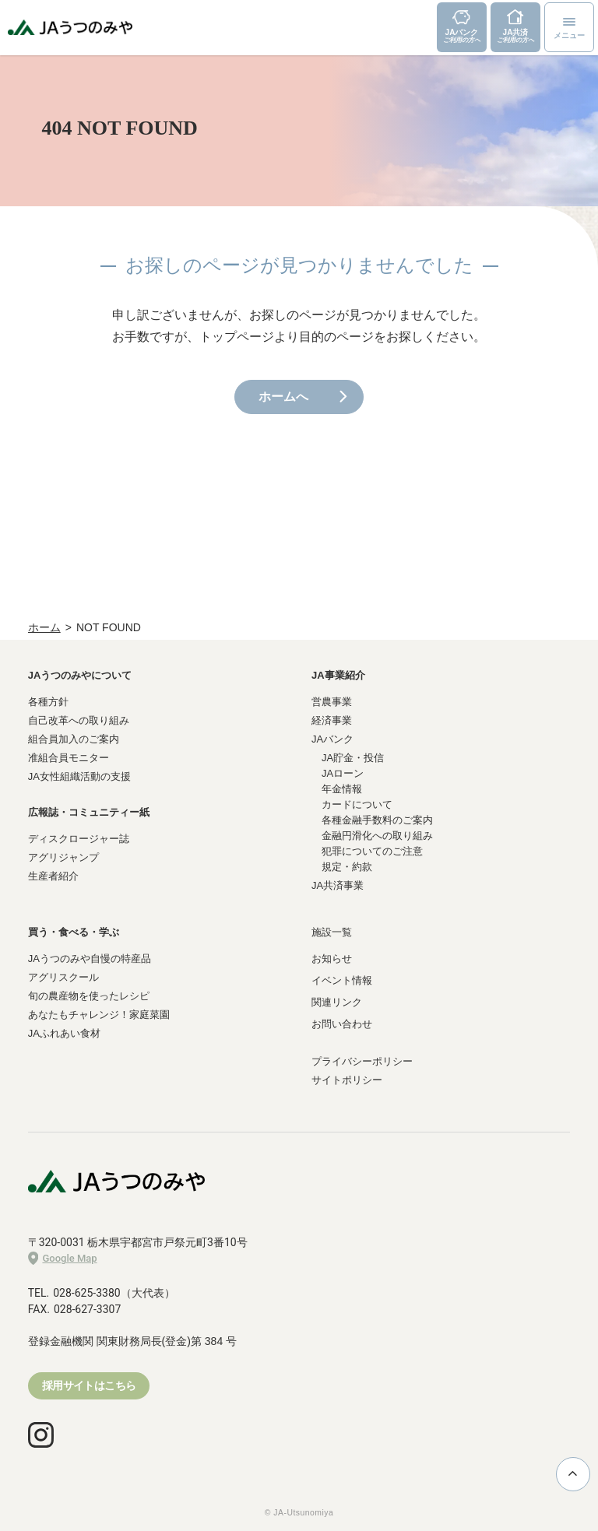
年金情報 (342, 789)
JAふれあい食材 (64, 1033)
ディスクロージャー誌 (78, 839)
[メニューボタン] (569, 27)
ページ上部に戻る (573, 1473)
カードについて (357, 804)
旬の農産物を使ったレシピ (89, 996)
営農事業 (331, 702)
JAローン (343, 773)
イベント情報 (341, 980)
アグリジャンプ (63, 857)
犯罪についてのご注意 (372, 851)
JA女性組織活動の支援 (79, 776)
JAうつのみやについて (80, 675)
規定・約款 (347, 867)
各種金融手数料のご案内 (377, 820)
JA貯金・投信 (353, 758)
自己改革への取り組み (78, 720)
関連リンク (336, 1002)
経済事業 (331, 720)
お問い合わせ (341, 1024)
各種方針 (48, 702)
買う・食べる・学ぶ (73, 932)
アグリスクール (63, 977)
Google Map (62, 1259)
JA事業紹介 (338, 675)
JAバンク (332, 739)
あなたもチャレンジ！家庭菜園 (99, 1014)
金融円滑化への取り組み (377, 835)
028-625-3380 (86, 1293)
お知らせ (331, 958)
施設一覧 (331, 932)
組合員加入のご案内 (73, 739)
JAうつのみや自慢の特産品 (89, 958)
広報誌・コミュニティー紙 (89, 812)
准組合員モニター (68, 758)
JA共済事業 (337, 885)
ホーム (44, 627)
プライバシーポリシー (362, 1061)
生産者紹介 (53, 876)
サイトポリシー (346, 1080)
